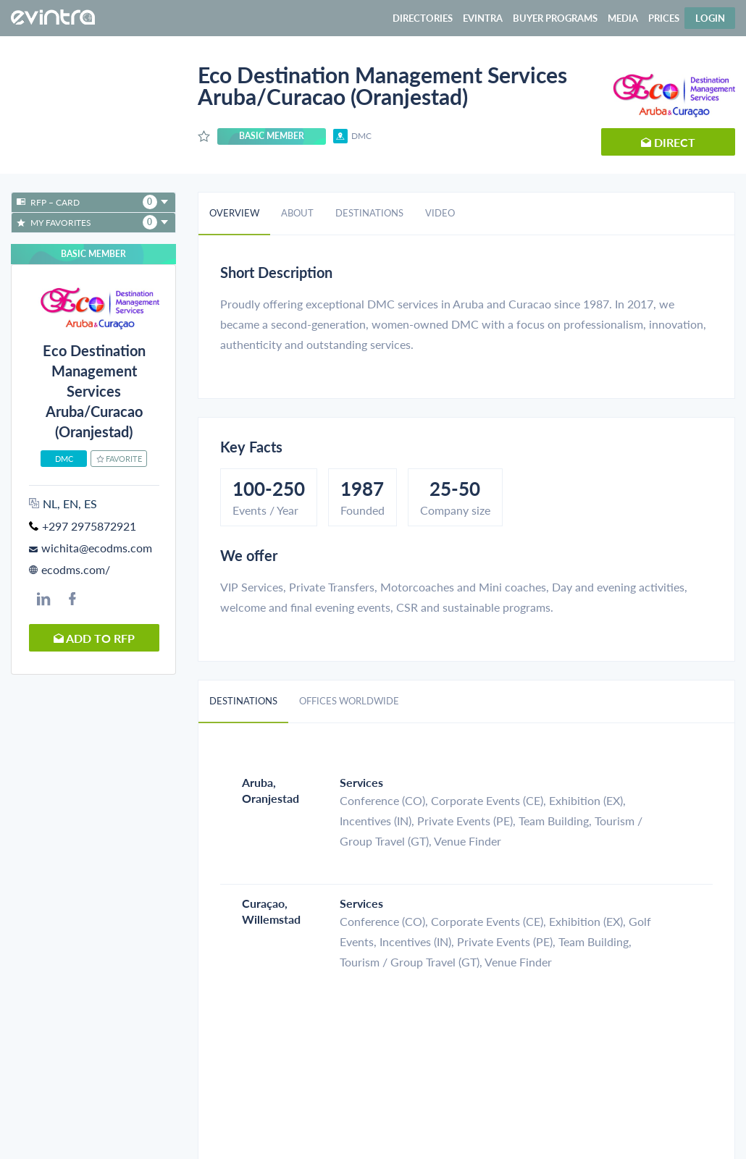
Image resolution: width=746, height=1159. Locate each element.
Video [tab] (440, 213)
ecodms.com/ (75, 569)
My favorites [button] (92, 222)
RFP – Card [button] (92, 202)
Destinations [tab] (369, 213)
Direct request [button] (668, 145)
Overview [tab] (234, 213)
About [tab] (297, 213)
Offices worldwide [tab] (349, 701)
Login (710, 18)
